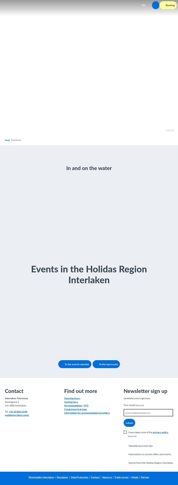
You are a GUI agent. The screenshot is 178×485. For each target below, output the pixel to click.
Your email (134, 405)
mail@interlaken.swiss (17, 415)
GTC (86, 405)
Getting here (71, 401)
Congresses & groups (75, 409)
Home (7, 140)
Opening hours (72, 398)
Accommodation (73, 405)
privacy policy (160, 432)
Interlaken (170, 130)
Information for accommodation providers (87, 412)
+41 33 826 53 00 (18, 411)
